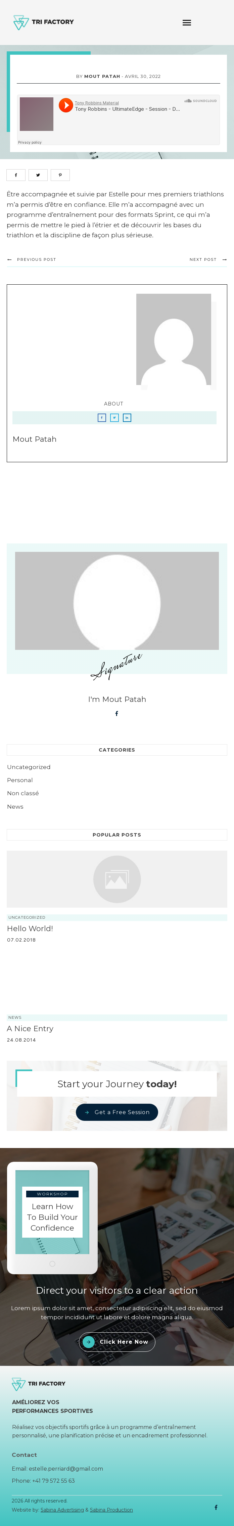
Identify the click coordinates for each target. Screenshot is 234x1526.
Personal (20, 783)
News (15, 810)
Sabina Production (111, 1510)
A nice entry (30, 1032)
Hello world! (30, 932)
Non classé (23, 797)
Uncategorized (29, 770)
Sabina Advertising (62, 1510)
